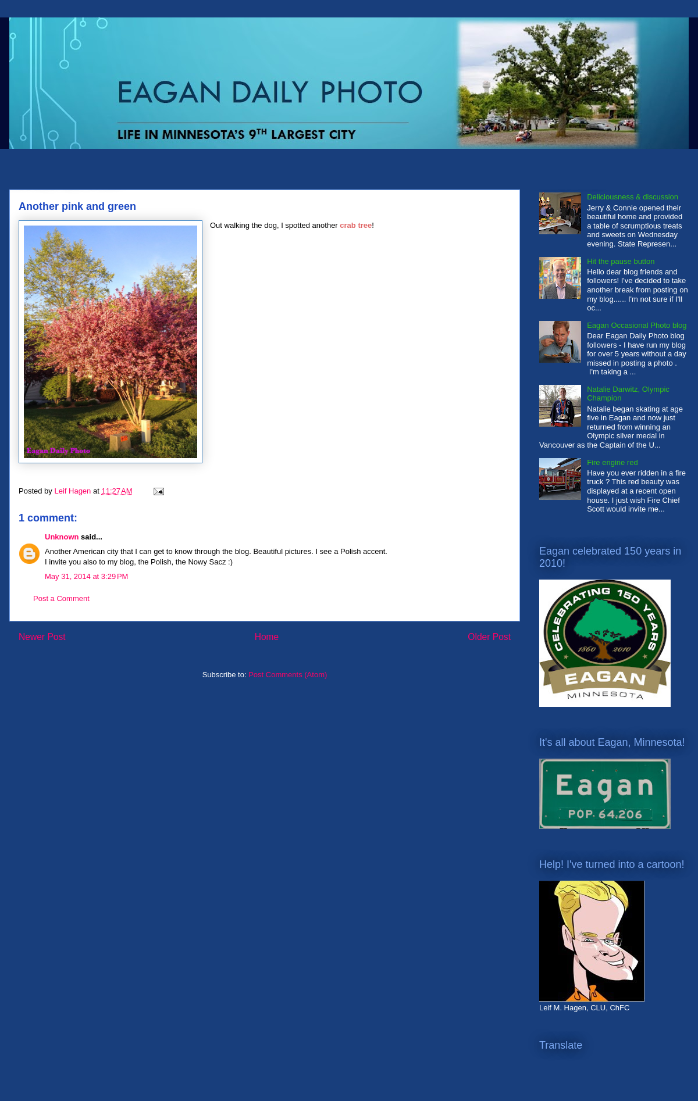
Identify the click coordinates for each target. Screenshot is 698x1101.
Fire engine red (612, 462)
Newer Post (42, 637)
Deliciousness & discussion (632, 196)
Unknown (62, 536)
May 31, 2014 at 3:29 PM (86, 576)
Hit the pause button (620, 261)
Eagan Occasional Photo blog (636, 325)
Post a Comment (61, 598)
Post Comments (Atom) (287, 674)
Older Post (489, 637)
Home (267, 637)
